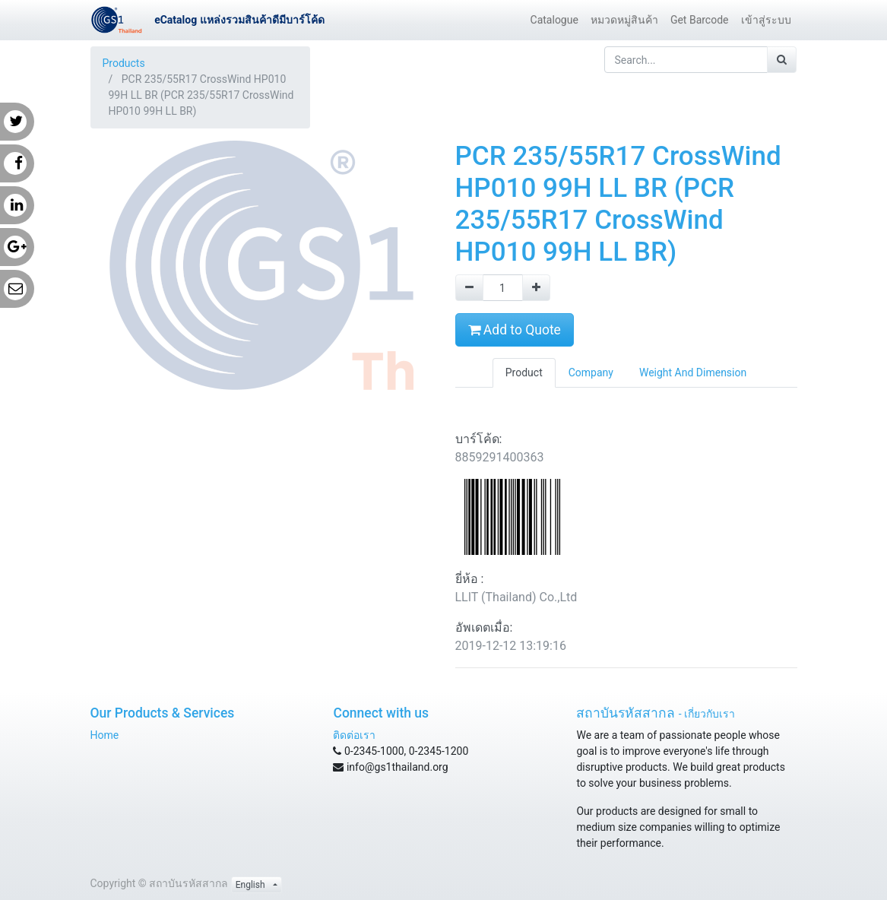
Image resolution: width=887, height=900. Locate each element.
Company (591, 372)
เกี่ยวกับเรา (709, 714)
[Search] (782, 59)
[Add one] (536, 287)
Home (104, 735)
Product (524, 372)
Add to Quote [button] (514, 330)
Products (124, 63)
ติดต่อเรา (354, 735)
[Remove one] (469, 287)
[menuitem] (554, 20)
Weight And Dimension (692, 372)
